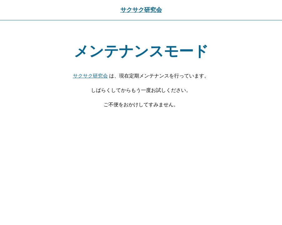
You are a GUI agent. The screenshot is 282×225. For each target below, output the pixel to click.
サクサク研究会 (141, 10)
